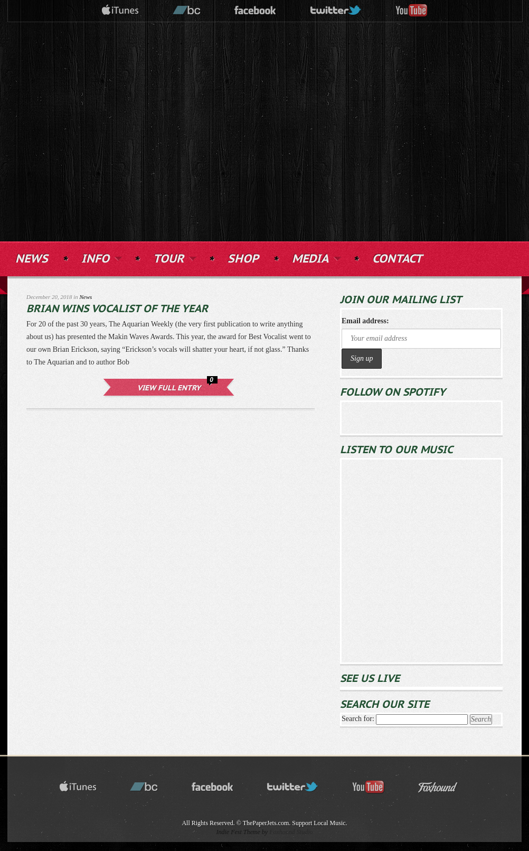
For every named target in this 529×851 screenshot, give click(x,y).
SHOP (243, 259)
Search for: (358, 719)
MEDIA (315, 257)
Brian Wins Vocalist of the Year (117, 309)
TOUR (173, 257)
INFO (100, 257)
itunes (120, 11)
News (86, 297)
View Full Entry (169, 388)
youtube (411, 11)
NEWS (31, 259)
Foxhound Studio (291, 832)
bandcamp (187, 11)
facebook (255, 11)
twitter (336, 11)
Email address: (365, 321)
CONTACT (397, 259)
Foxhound (444, 787)
